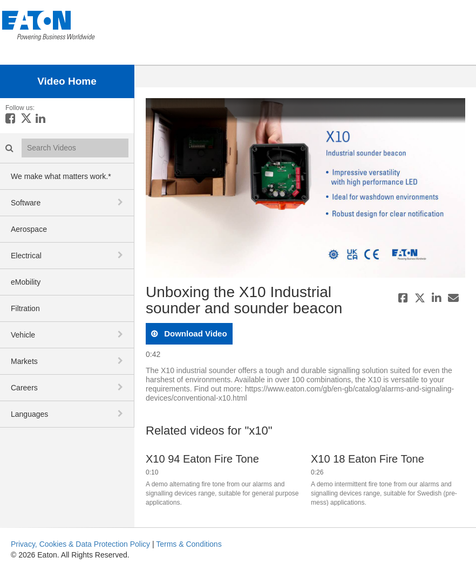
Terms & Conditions (188, 544)
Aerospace (29, 229)
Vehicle (23, 335)
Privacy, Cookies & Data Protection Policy (80, 544)
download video (194, 333)
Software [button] (25, 202)
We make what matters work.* (61, 176)
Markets (24, 361)
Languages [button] (29, 414)
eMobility (25, 282)
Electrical (26, 255)
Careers (24, 387)
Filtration (25, 308)
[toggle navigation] (121, 202)
